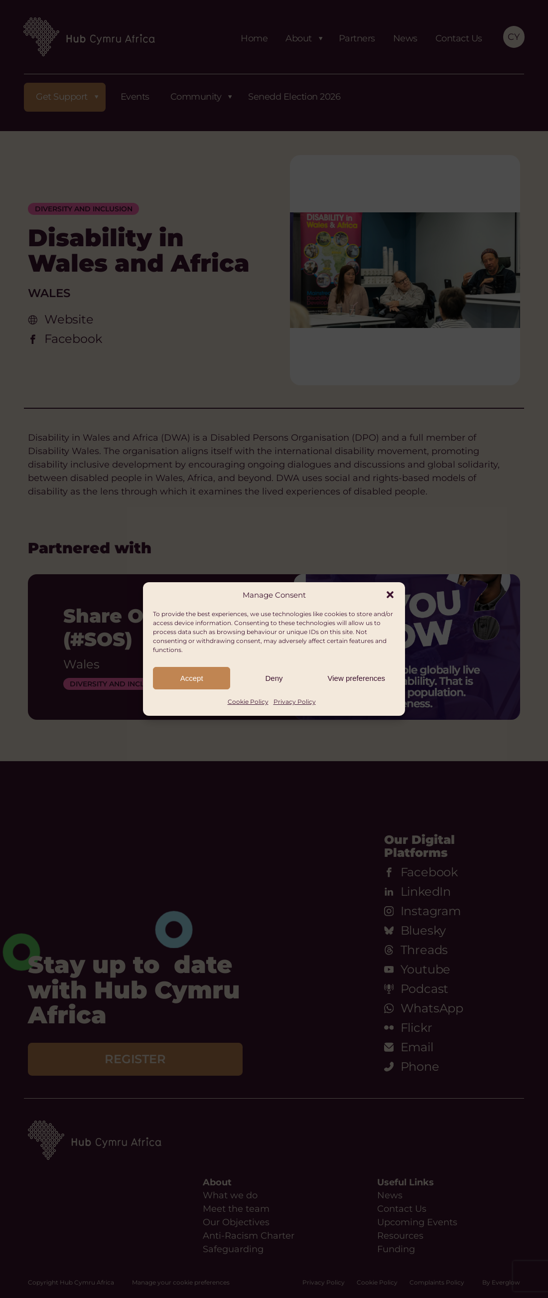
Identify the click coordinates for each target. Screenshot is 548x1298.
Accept (191, 678)
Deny (273, 678)
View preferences (357, 678)
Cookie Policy (248, 701)
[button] (390, 595)
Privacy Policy (295, 701)
